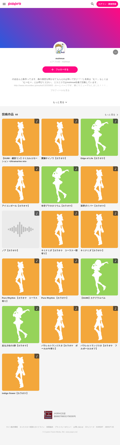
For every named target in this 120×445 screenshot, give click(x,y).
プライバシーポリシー (63, 427)
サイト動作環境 (12, 427)
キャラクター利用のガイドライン (32, 427)
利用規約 (49, 427)
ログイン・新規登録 (107, 4)
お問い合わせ (78, 427)
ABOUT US (109, 427)
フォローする (59, 69)
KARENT (99, 427)
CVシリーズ (89, 427)
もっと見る (111, 114)
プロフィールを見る (60, 90)
